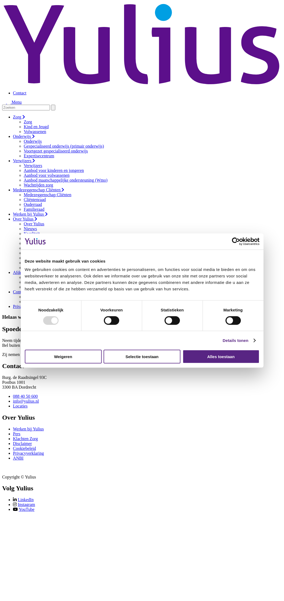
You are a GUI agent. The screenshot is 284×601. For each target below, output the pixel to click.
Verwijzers (24, 160)
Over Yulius (25, 219)
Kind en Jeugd (36, 126)
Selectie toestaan (142, 356)
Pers (16, 434)
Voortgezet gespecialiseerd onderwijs (56, 151)
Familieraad (34, 209)
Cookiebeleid (24, 448)
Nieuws (30, 228)
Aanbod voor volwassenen (47, 175)
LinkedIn (26, 499)
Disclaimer (22, 443)
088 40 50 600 (25, 396)
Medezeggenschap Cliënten (38, 190)
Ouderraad (33, 204)
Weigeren (63, 356)
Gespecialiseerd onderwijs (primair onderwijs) (64, 146)
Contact (19, 93)
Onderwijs (24, 136)
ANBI (18, 458)
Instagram (26, 504)
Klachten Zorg (25, 438)
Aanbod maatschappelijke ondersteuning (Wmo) (66, 180)
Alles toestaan (221, 356)
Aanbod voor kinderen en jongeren (54, 170)
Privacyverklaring (28, 453)
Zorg (19, 117)
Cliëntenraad (35, 199)
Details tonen (235, 340)
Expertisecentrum (39, 156)
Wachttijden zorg (38, 185)
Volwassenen (35, 131)
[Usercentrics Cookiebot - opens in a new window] (235, 241)
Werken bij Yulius (30, 214)
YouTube (26, 509)
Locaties (20, 406)
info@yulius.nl (26, 401)
